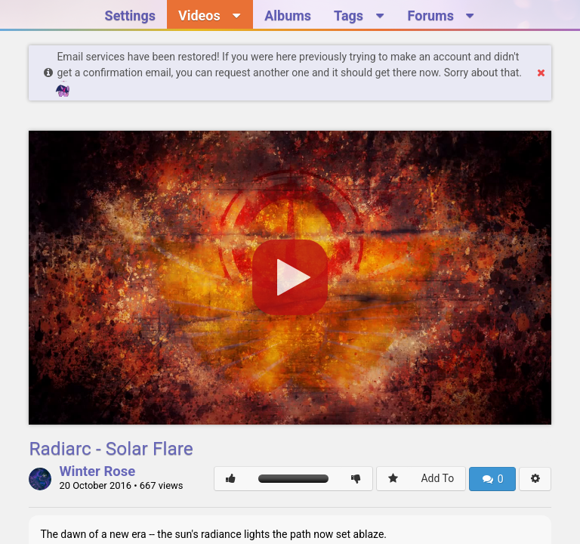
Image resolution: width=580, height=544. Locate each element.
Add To (437, 478)
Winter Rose (97, 472)
